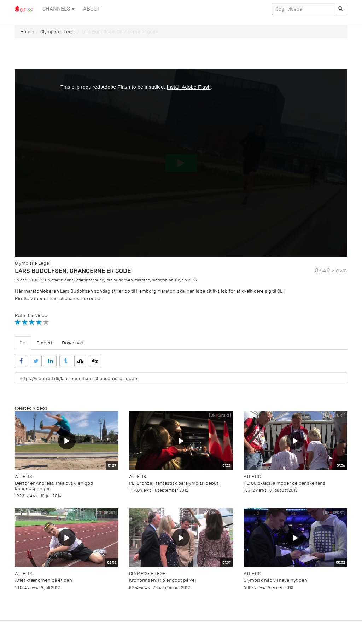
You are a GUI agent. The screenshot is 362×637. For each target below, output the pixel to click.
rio (177, 280)
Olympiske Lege (57, 31)
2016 (45, 280)
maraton (142, 280)
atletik (57, 280)
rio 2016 (189, 280)
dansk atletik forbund (84, 280)
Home (26, 31)
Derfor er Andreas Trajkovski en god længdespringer (54, 486)
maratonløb (163, 280)
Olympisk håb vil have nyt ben (275, 580)
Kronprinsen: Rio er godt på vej (162, 580)
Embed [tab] (44, 342)
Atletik (23, 476)
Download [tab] (72, 342)
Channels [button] (58, 9)
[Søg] (340, 9)
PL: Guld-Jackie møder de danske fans (284, 483)
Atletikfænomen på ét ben (43, 580)
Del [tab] (23, 342)
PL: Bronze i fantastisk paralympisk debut (173, 483)
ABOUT (91, 9)
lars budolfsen (119, 280)
